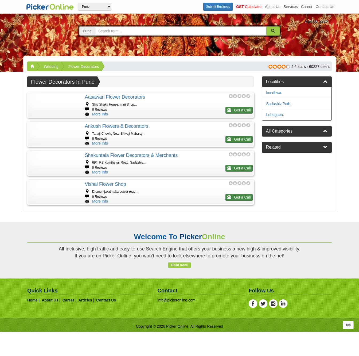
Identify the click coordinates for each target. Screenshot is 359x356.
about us (272, 7)
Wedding (51, 66)
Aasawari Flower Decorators (115, 97)
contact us (325, 7)
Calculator (249, 7)
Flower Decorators (83, 66)
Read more (179, 329)
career (307, 7)
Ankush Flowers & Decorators (116, 142)
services (290, 7)
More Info (100, 114)
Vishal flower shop (105, 232)
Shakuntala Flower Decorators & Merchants (131, 187)
